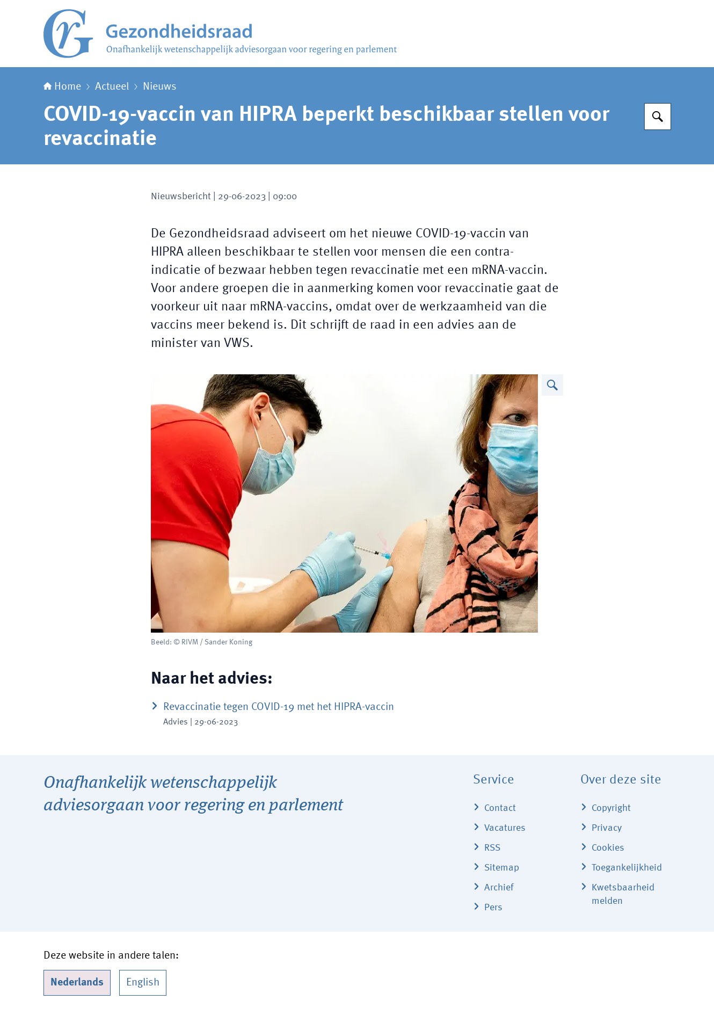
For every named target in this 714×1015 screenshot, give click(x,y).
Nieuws (160, 87)
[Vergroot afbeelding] (552, 385)
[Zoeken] (658, 116)
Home (62, 87)
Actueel (112, 87)
